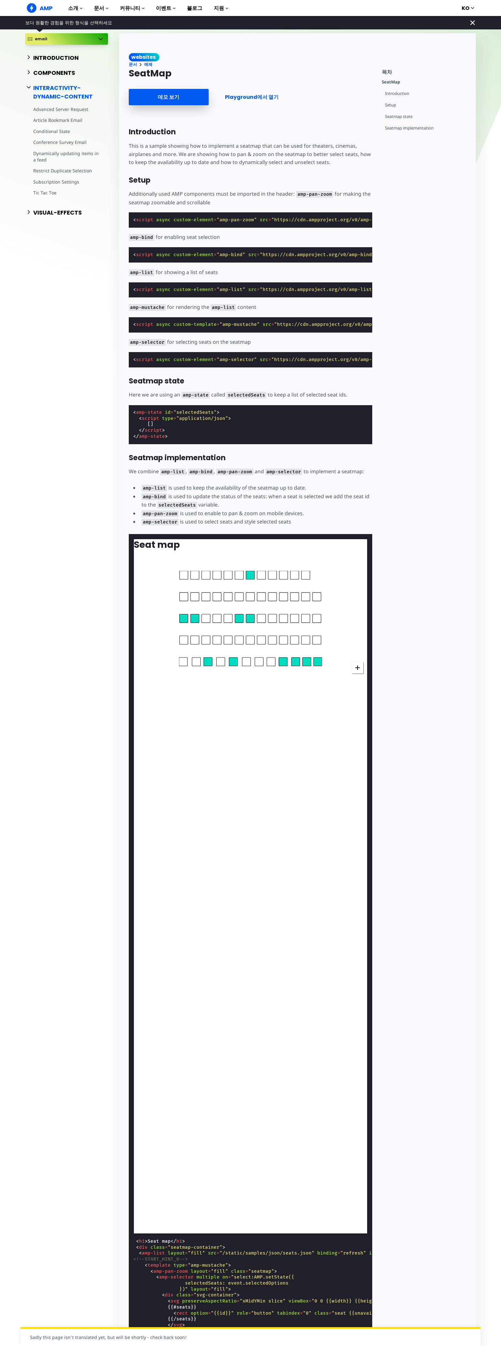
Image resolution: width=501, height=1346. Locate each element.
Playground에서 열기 (252, 97)
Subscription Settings (56, 182)
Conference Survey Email (60, 142)
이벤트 (165, 8)
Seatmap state (398, 116)
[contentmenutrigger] (425, 71)
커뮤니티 (132, 8)
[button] (184, 575)
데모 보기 (168, 97)
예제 (148, 64)
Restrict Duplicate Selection (62, 171)
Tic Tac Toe (45, 193)
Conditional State (51, 131)
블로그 (194, 8)
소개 (75, 8)
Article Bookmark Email (57, 120)
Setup (390, 105)
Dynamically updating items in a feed (66, 156)
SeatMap (391, 82)
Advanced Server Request (60, 109)
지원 (221, 8)
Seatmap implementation (409, 128)
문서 (101, 8)
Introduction (397, 93)
